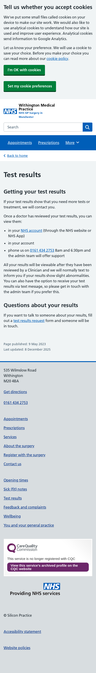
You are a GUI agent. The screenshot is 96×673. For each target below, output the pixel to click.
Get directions (15, 392)
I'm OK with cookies (24, 70)
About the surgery (19, 446)
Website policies (17, 648)
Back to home (17, 156)
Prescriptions (48, 142)
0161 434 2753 (42, 250)
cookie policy (57, 58)
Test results (13, 498)
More (73, 142)
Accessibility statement (22, 631)
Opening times (16, 480)
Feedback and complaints (25, 507)
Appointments (20, 142)
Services (10, 437)
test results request (28, 320)
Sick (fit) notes (15, 489)
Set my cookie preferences (30, 86)
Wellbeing (12, 516)
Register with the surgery (24, 455)
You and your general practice (29, 525)
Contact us (12, 464)
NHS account (31, 230)
